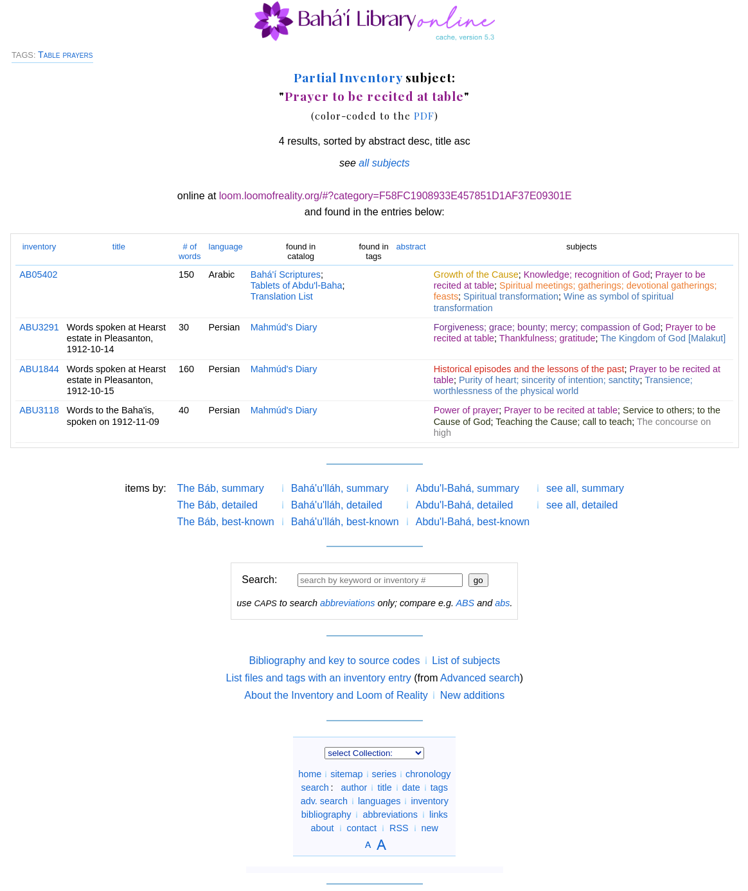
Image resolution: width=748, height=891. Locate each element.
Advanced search (480, 677)
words (190, 251)
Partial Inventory (348, 77)
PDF (424, 115)
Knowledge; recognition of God (587, 274)
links (438, 814)
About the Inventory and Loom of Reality (336, 695)
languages (379, 801)
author (354, 787)
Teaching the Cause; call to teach (563, 422)
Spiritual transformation (510, 296)
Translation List (282, 296)
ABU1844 (39, 369)
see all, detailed (582, 505)
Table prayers (65, 55)
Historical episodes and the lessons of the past (529, 369)
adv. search (324, 801)
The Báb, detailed (217, 505)
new (430, 828)
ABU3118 (39, 410)
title (118, 246)
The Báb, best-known (225, 521)
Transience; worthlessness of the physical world (563, 385)
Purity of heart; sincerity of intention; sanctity (549, 380)
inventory (39, 246)
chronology (427, 774)
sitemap (346, 774)
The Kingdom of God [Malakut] (663, 338)
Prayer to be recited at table (374, 95)
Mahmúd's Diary (284, 327)
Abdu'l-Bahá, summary (467, 488)
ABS (465, 603)
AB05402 (38, 274)
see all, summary (585, 488)
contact (362, 828)
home (309, 774)
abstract (411, 246)
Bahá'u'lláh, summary (340, 488)
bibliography (326, 814)
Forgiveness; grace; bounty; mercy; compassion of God (547, 327)
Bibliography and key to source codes (334, 660)
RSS (399, 828)
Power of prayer (466, 410)
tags (439, 787)
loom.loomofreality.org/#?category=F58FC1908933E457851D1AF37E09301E (395, 195)
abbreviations (347, 603)
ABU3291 (39, 327)
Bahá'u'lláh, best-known (345, 521)
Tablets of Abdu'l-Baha (297, 285)
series (384, 774)
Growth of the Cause (476, 274)
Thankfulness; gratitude (547, 338)
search (315, 787)
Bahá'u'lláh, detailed (336, 505)
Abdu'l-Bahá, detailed (464, 505)
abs (502, 603)
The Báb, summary (220, 488)
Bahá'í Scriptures (286, 274)
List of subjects (466, 660)
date (411, 787)
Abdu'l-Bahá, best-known (473, 521)
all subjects (384, 163)
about (322, 828)
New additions (472, 695)
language (226, 246)
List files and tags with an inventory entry (318, 677)
